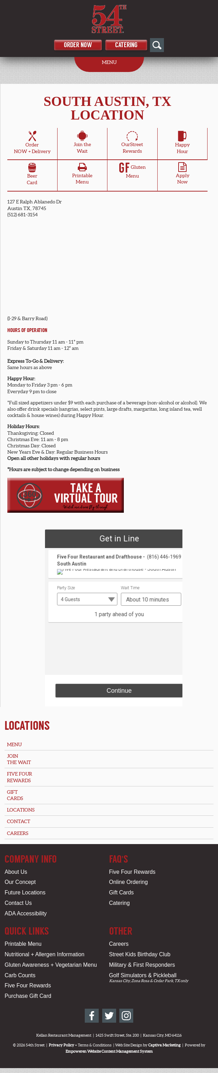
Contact (18, 821)
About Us (16, 872)
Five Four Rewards (132, 872)
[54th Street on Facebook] (92, 1016)
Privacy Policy (61, 1045)
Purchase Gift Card (28, 996)
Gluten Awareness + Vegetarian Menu (51, 965)
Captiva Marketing (164, 1045)
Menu (14, 744)
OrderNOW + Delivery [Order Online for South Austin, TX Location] (32, 143)
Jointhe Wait (19, 759)
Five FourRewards (19, 777)
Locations (27, 725)
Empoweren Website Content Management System (109, 1051)
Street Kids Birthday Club (140, 954)
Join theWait (82, 143)
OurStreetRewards (132, 143)
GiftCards (15, 795)
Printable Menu (23, 944)
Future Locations (25, 892)
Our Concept (20, 882)
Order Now (78, 45)
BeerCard (32, 174)
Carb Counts (20, 975)
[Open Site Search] (157, 45)
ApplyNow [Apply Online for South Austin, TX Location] (182, 175)
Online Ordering (128, 882)
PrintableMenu (82, 175)
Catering (126, 45)
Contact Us (18, 903)
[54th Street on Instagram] (126, 1016)
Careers (17, 833)
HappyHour (182, 143)
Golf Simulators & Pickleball (142, 975)
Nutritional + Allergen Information (44, 954)
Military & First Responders (142, 965)
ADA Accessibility (26, 913)
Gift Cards (121, 892)
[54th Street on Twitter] (109, 1016)
